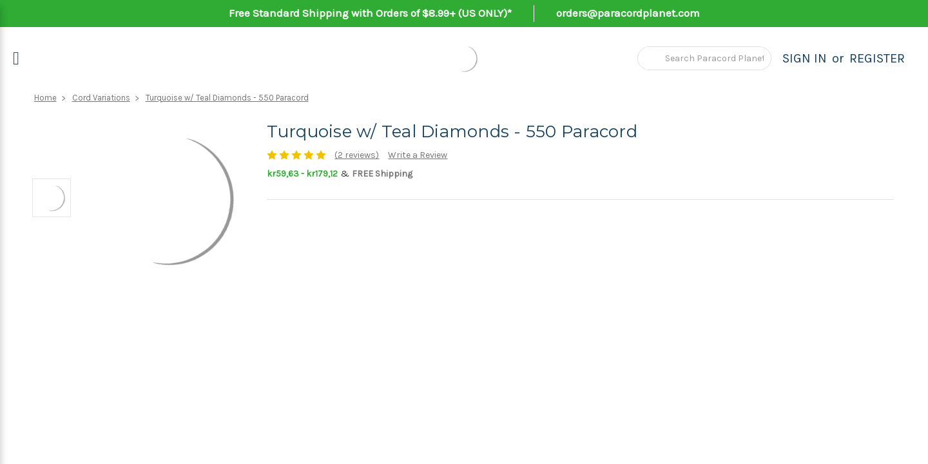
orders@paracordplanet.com (628, 12)
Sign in (804, 58)
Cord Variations (101, 97)
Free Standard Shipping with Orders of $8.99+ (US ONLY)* (370, 12)
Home (45, 97)
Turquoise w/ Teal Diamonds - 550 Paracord (227, 97)
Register (877, 58)
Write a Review (417, 155)
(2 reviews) (356, 155)
